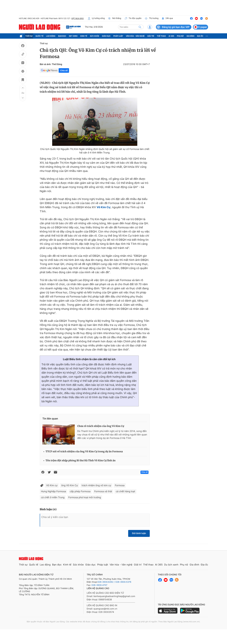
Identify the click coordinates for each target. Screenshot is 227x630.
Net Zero (73, 36)
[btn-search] (140, 27)
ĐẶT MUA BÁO (77, 18)
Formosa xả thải (103, 491)
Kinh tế (83, 36)
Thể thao (161, 36)
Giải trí (150, 36)
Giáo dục (106, 36)
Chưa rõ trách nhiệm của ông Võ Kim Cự (100, 426)
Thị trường (151, 18)
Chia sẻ (63, 70)
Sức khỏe (94, 36)
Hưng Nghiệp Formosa (53, 491)
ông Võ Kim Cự (69, 485)
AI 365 (171, 36)
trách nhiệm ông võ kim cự (96, 485)
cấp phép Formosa (80, 491)
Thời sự (29, 36)
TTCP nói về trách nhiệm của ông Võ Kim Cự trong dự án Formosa (84, 451)
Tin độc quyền (132, 18)
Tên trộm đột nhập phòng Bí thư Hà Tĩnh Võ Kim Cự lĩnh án (81, 460)
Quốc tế (39, 36)
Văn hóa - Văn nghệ (135, 36)
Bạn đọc (62, 36)
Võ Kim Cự (104, 207)
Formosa (120, 485)
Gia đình (190, 36)
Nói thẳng (114, 18)
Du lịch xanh (171, 564)
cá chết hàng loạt (125, 491)
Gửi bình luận (139, 533)
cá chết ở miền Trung (52, 497)
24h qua (167, 18)
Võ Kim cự (51, 485)
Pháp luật (118, 36)
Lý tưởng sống (96, 18)
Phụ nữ (180, 36)
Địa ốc (200, 36)
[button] (23, 88)
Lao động (50, 36)
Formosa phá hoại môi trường (84, 497)
